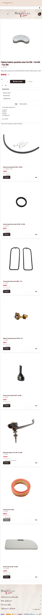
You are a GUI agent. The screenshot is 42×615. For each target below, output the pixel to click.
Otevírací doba (6, 604)
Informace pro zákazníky (9, 597)
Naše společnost (6, 601)
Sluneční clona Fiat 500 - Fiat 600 (10, 566)
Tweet (6, 85)
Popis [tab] (16, 104)
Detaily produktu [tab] (23, 104)
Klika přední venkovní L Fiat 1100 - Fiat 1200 (12, 452)
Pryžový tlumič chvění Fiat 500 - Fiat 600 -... (13, 395)
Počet (2, 79)
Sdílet (2, 85)
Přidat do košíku (17, 81)
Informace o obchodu (8, 608)
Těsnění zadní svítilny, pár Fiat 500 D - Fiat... (13, 281)
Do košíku (7, 177)
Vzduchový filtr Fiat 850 (8, 509)
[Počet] (5, 81)
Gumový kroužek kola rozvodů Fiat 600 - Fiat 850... (14, 224)
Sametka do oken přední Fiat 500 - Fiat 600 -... (13, 167)
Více (36, 177)
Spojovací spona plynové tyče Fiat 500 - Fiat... (13, 338)
